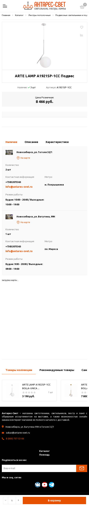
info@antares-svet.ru (19, 186)
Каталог (44, 451)
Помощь (44, 454)
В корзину (54, 500)
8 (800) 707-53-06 (15, 438)
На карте (23, 158)
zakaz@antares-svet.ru (18, 433)
